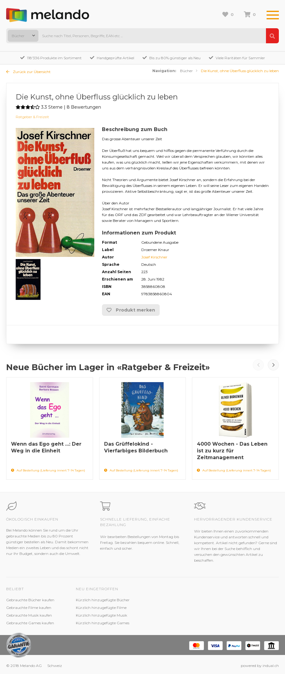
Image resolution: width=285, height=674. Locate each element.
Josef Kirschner (154, 257)
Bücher (186, 70)
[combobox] (23, 36)
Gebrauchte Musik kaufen (29, 615)
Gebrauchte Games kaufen (30, 623)
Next (273, 364)
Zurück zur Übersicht (28, 71)
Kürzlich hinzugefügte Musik (101, 615)
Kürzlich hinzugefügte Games (102, 623)
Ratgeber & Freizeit (32, 116)
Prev (258, 364)
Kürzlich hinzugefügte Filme (101, 607)
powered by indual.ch (260, 665)
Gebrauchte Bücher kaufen (30, 600)
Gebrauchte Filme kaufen (28, 607)
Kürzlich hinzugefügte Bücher (103, 600)
